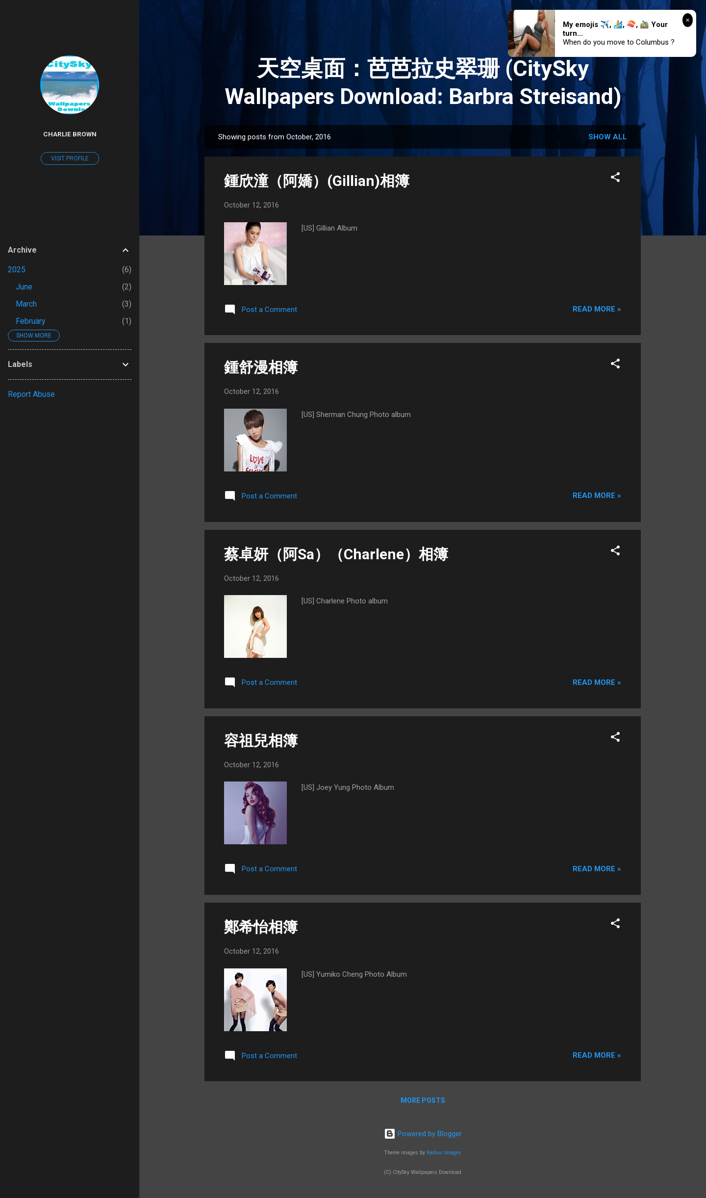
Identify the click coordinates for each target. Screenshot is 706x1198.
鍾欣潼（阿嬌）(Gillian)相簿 (316, 180)
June (24, 286)
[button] (615, 178)
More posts (423, 1100)
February (31, 321)
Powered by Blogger (423, 1133)
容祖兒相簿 (261, 740)
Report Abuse (31, 394)
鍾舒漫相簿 (261, 367)
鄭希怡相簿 (261, 927)
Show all (607, 136)
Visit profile (70, 158)
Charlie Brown (70, 134)
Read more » (597, 309)
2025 (16, 269)
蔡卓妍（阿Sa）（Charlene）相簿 (336, 554)
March (26, 304)
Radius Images (444, 1152)
